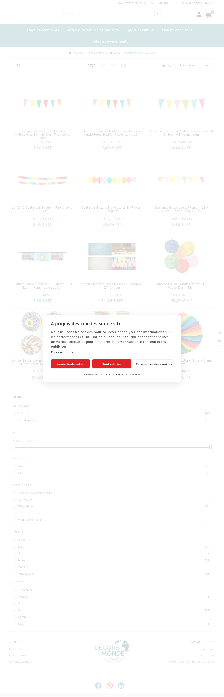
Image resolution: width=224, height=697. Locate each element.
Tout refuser (111, 364)
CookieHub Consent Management (119, 374)
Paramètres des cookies (154, 364)
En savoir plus (62, 352)
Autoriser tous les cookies (70, 364)
